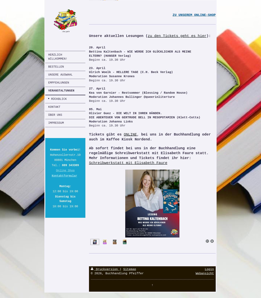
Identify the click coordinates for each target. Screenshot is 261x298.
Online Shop (65, 170)
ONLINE (130, 134)
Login (209, 269)
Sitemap (129, 269)
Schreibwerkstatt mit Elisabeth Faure (128, 163)
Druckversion (105, 269)
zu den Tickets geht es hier (177, 36)
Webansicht (205, 273)
